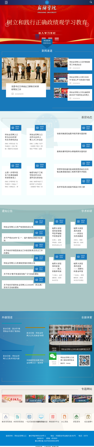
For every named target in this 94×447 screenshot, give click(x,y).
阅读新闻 (47, 42)
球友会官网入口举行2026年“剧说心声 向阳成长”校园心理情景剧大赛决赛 (79, 79)
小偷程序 (47, 446)
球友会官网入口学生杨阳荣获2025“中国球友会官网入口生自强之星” (79, 95)
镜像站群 (55, 446)
